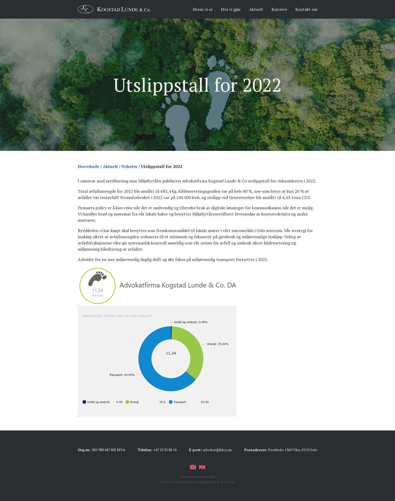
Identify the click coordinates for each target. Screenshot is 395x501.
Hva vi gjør (231, 9)
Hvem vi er (203, 9)
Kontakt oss (306, 9)
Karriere (279, 9)
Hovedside (88, 166)
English (202, 467)
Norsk (193, 467)
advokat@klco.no (217, 449)
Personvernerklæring (197, 476)
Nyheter (129, 166)
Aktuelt (256, 9)
